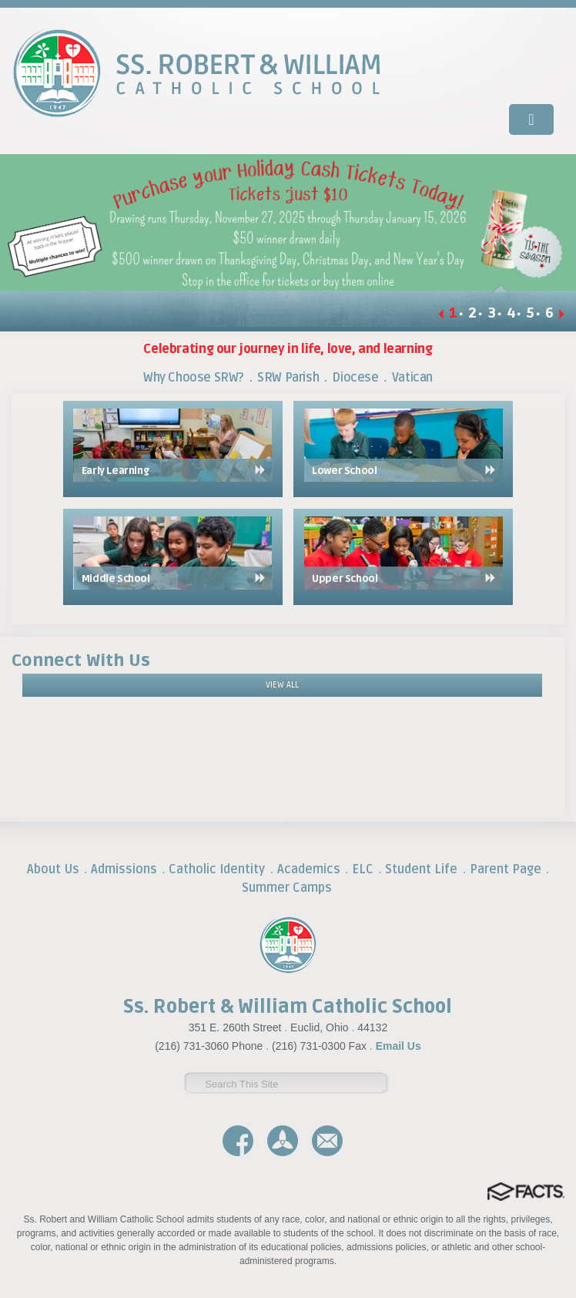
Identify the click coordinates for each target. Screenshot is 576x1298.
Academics (308, 869)
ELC (362, 869)
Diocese (355, 377)
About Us (53, 869)
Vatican (412, 377)
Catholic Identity (217, 869)
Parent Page (505, 869)
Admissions (124, 869)
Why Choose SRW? (193, 377)
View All (282, 685)
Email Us (398, 1046)
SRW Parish (288, 377)
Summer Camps (287, 888)
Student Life (421, 869)
